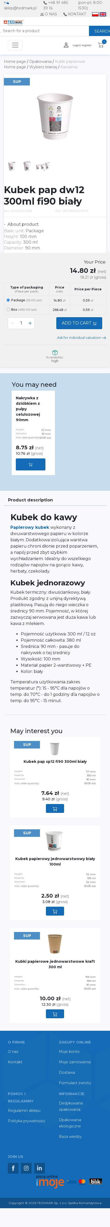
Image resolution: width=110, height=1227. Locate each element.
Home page (15, 61)
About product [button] (22, 224)
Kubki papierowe (70, 61)
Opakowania (41, 61)
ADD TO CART (79, 323)
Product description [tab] (30, 500)
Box (21, 309)
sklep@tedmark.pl (20, 8)
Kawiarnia (69, 67)
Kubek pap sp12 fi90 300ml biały (55, 761)
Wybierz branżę (43, 67)
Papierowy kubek (30, 527)
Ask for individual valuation (81, 338)
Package (24, 300)
